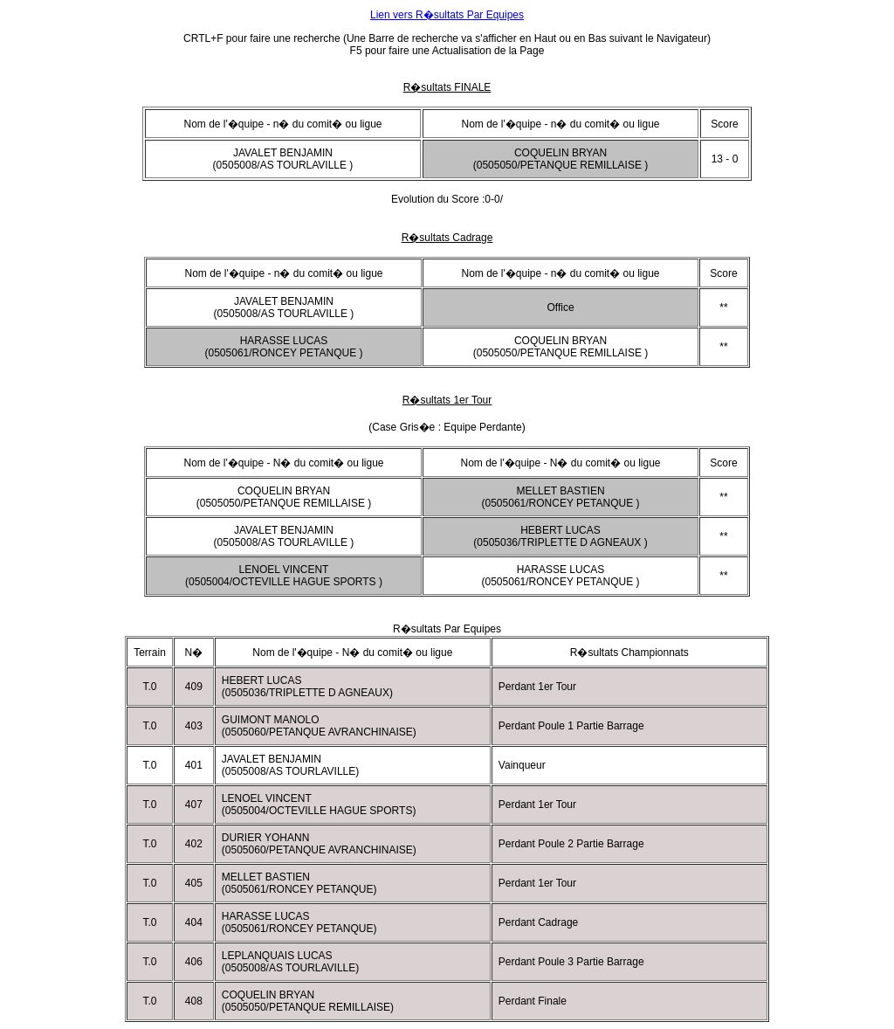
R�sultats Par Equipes (447, 629)
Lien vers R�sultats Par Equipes (447, 15)
